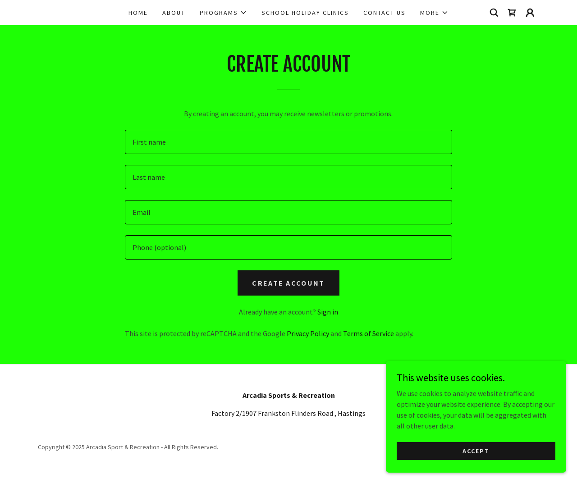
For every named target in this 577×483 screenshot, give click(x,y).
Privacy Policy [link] (308, 333)
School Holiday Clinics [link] (305, 13)
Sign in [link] (327, 311)
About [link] (173, 13)
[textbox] (288, 142)
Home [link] (138, 13)
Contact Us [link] (384, 13)
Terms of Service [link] (368, 333)
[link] (512, 13)
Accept (476, 451)
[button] (223, 12)
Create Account (288, 282)
